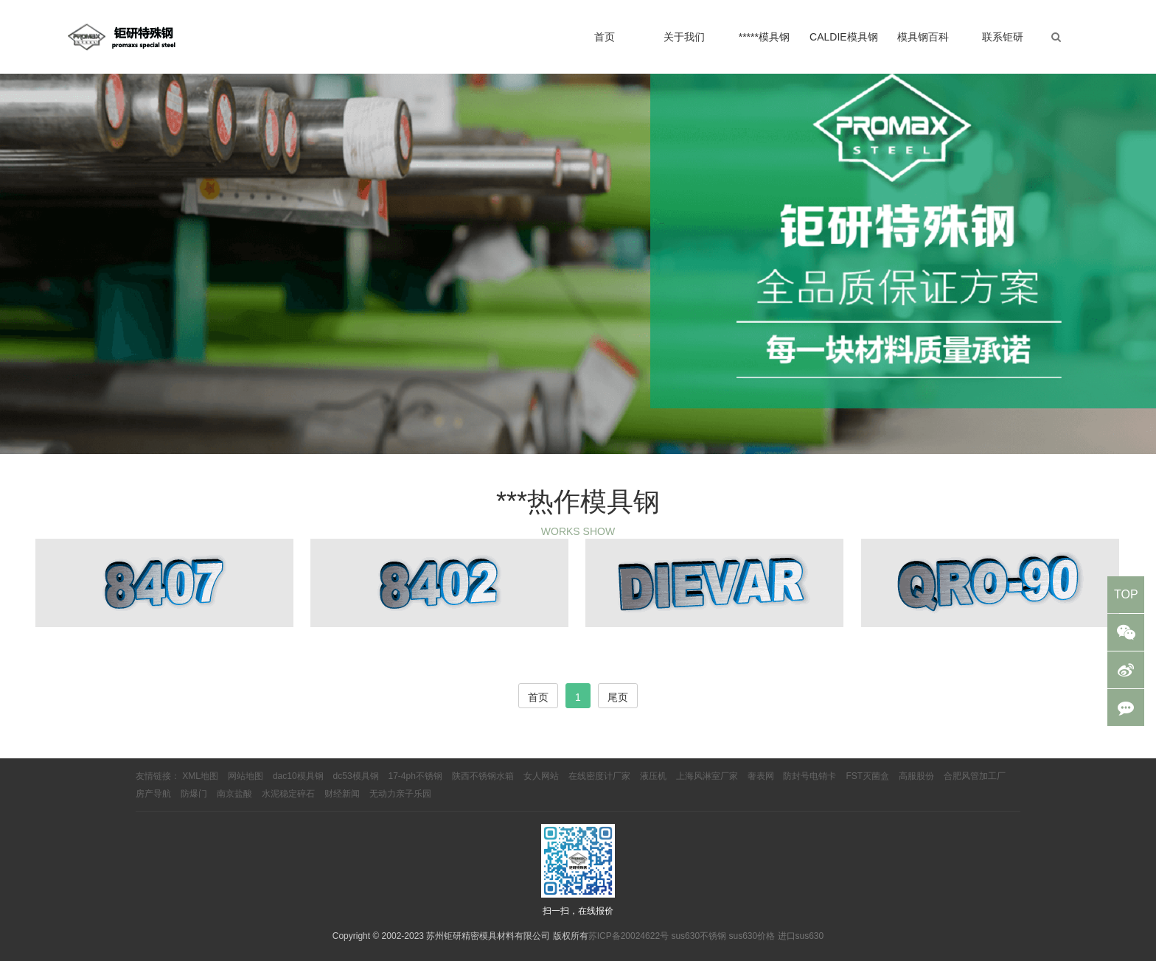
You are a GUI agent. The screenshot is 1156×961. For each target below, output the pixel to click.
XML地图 (200, 776)
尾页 (617, 697)
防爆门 (194, 794)
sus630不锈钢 (698, 936)
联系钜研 (1002, 37)
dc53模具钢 (356, 776)
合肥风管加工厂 (975, 776)
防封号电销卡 (809, 776)
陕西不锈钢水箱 (483, 776)
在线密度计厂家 (599, 776)
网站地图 (245, 776)
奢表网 (761, 776)
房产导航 (153, 794)
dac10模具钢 (298, 776)
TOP (1126, 594)
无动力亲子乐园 (400, 794)
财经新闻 (342, 794)
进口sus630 (801, 936)
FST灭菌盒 (867, 776)
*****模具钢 (764, 37)
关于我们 (684, 37)
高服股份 (916, 776)
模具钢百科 (923, 37)
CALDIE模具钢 (843, 37)
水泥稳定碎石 (288, 794)
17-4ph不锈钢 (415, 776)
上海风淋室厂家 (707, 776)
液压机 (653, 776)
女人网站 (541, 776)
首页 (604, 37)
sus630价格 (751, 936)
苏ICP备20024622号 (628, 936)
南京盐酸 (234, 794)
